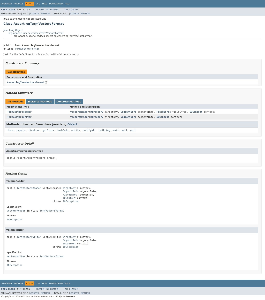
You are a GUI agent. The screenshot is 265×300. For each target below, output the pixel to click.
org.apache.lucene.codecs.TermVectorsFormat (36, 33)
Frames (40, 9)
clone (10, 130)
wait (116, 130)
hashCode (62, 130)
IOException (71, 201)
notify (75, 130)
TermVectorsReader (19, 111)
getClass (48, 130)
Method (45, 13)
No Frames (52, 9)
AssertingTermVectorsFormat (25, 82)
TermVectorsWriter (19, 117)
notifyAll (89, 130)
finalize (34, 130)
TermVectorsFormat (27, 48)
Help (67, 4)
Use (38, 4)
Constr (34, 13)
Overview (6, 4)
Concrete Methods (69, 101)
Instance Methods (40, 101)
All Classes (71, 9)
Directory (96, 111)
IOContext (196, 111)
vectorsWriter (79, 117)
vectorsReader (79, 111)
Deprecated (56, 4)
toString (104, 130)
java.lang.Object (13, 30)
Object (72, 124)
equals (21, 130)
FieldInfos (163, 111)
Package (18, 4)
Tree (44, 4)
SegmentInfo (128, 111)
